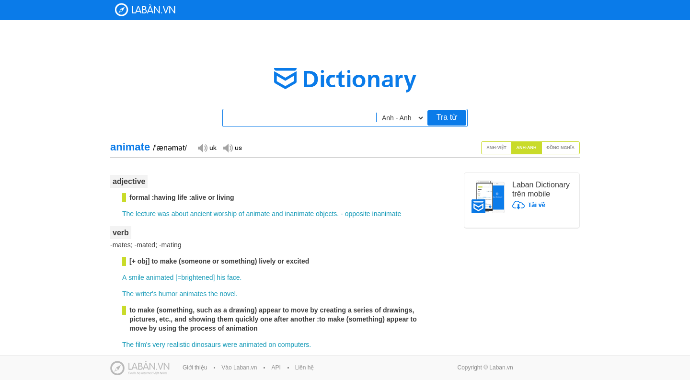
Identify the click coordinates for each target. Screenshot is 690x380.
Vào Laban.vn (239, 367)
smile (136, 277)
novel (227, 294)
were (230, 344)
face (233, 277)
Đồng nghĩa (561, 147)
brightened (197, 277)
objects (326, 214)
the (213, 294)
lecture (146, 214)
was (164, 214)
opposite (357, 214)
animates (193, 294)
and (277, 214)
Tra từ (447, 117)
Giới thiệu (195, 367)
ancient (201, 214)
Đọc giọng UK (207, 147)
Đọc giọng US (232, 147)
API (275, 367)
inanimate (299, 214)
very (158, 344)
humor (168, 294)
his (221, 277)
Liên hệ (304, 367)
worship (225, 214)
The (128, 214)
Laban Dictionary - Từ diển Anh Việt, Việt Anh (145, 9)
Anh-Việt (496, 147)
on (272, 344)
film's (143, 344)
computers (293, 344)
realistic (178, 344)
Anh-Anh (527, 147)
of (241, 214)
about (180, 214)
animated (160, 277)
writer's (146, 294)
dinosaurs (206, 344)
